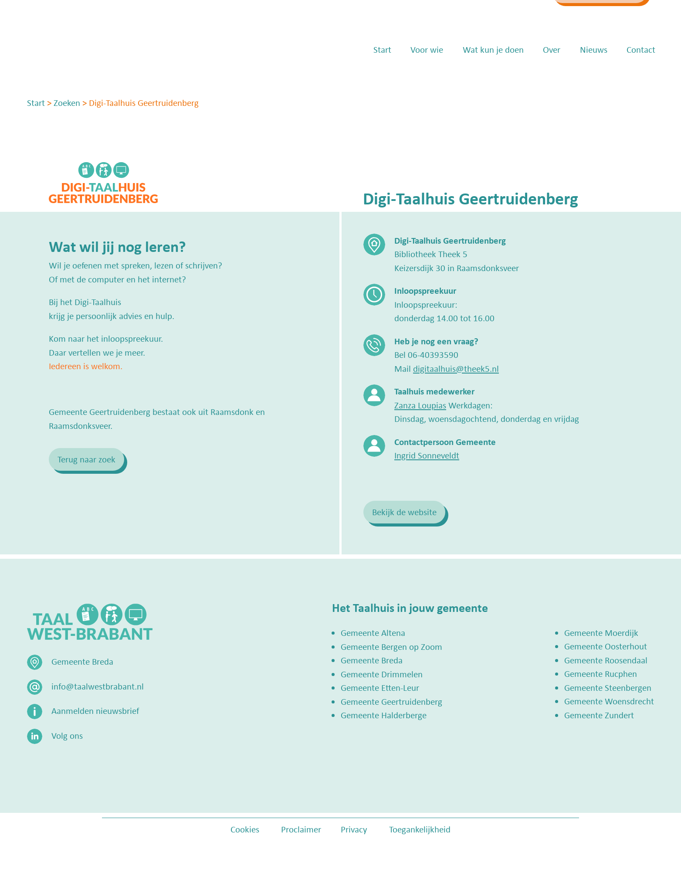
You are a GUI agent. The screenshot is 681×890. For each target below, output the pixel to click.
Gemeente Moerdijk (601, 632)
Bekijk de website (404, 512)
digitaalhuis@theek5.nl (456, 368)
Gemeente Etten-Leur (380, 687)
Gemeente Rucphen (600, 673)
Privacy (354, 829)
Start (370, 74)
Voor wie (414, 74)
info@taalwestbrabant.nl (468, 16)
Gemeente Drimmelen (382, 674)
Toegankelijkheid (420, 829)
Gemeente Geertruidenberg (391, 701)
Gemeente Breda (372, 660)
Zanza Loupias (420, 405)
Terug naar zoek (86, 459)
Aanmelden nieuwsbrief (95, 710)
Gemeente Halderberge (384, 715)
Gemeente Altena (373, 632)
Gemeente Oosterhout (605, 646)
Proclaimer (301, 829)
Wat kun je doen (481, 74)
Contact (628, 74)
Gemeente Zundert (599, 715)
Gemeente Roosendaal (605, 660)
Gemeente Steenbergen (607, 687)
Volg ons (67, 735)
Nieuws (581, 74)
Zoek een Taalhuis (581, 16)
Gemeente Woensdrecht (609, 701)
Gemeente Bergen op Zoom (391, 646)
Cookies (244, 829)
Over (539, 74)
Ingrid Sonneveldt (426, 455)
